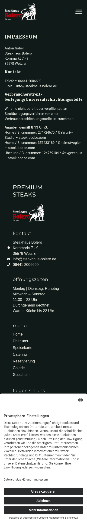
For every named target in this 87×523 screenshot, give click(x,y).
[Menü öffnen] (78, 11)
